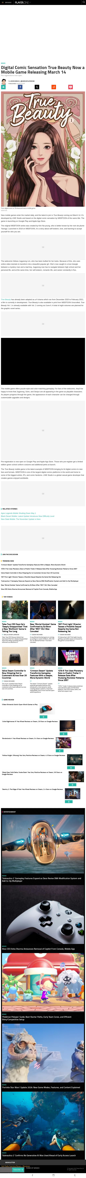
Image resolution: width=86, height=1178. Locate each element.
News (3, 63)
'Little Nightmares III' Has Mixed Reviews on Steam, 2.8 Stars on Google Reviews (30, 727)
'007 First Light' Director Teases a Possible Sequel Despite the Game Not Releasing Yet (31, 577)
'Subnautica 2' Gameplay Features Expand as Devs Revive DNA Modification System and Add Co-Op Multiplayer (39, 581)
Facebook (20, 87)
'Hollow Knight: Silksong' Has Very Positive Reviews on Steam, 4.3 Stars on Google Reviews (33, 761)
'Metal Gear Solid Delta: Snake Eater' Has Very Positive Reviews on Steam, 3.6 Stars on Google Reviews (34, 778)
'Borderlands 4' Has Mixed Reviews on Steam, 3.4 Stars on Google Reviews (28, 744)
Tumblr (75, 1175)
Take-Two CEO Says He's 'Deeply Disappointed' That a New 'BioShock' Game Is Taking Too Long (14, 627)
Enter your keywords (84, 2)
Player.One (23, 2)
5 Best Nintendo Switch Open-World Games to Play (20, 710)
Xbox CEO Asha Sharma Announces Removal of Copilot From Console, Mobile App (29, 589)
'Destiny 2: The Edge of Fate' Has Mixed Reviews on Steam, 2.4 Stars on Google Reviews (32, 795)
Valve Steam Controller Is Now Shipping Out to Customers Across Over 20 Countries (30, 573)
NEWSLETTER (10, 1162)
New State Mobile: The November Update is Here (20, 519)
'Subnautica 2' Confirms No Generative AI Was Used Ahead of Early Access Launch (39, 1155)
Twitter (37, 87)
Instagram (53, 1175)
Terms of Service (33, 1168)
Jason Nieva (14, 81)
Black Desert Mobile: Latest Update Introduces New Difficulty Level (27, 516)
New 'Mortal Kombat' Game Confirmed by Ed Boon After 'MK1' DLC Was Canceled (29, 585)
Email (3, 87)
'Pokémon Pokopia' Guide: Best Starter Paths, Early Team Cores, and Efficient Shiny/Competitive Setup (36, 1018)
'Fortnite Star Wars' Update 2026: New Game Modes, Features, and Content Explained (41, 1087)
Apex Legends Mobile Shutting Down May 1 (18, 513)
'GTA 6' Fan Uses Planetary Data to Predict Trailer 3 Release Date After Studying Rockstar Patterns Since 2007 (39, 569)
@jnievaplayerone (27, 81)
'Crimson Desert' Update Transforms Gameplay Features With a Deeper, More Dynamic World (33, 565)
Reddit (54, 87)
